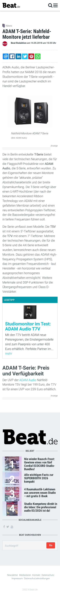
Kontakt (36, 575)
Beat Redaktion (19, 43)
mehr (8, 353)
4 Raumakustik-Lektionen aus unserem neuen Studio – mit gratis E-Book (40, 492)
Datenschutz (48, 575)
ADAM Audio (27, 380)
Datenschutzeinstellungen (37, 578)
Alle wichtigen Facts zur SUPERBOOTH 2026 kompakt (38, 478)
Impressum (17, 578)
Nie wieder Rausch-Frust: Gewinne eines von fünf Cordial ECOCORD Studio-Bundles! (39, 464)
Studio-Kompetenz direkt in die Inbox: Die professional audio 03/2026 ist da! (40, 507)
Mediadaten (25, 575)
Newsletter (12, 575)
